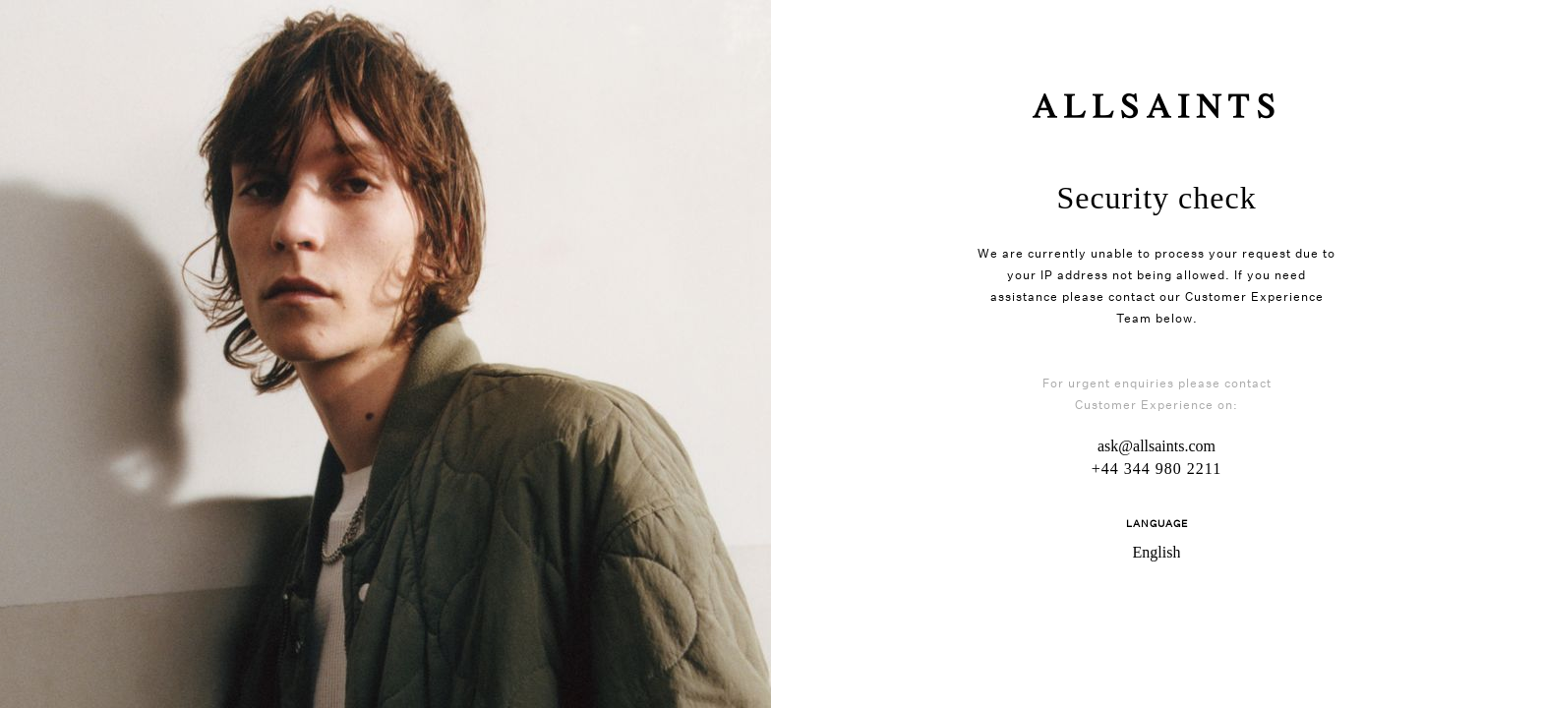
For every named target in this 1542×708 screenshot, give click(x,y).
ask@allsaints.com (1156, 446)
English (1157, 552)
